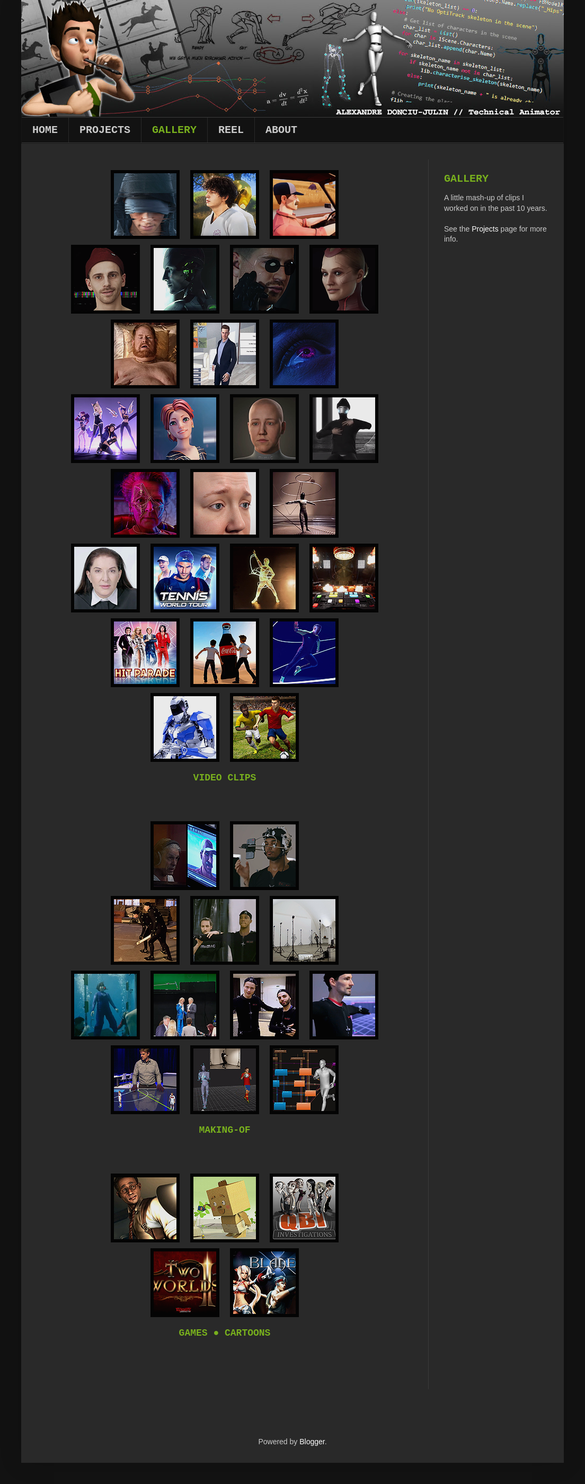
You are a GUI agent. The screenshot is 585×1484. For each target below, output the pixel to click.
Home (45, 130)
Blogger (311, 1441)
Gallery (174, 130)
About (281, 130)
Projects (104, 130)
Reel (231, 130)
